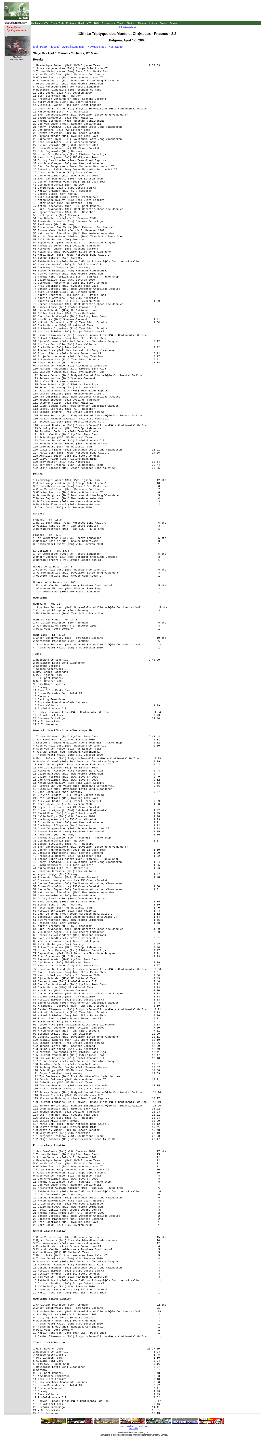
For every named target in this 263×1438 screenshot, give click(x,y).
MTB (89, 23)
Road (81, 23)
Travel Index (143, 1426)
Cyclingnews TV (39, 23)
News (54, 23)
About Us (133, 1428)
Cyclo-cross (108, 23)
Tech (61, 23)
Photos (130, 23)
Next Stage (115, 46)
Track (120, 23)
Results (55, 46)
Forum (173, 23)
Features (71, 23)
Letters (153, 23)
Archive (130, 1426)
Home (121, 1426)
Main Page (40, 46)
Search (163, 23)
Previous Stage (96, 46)
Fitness (142, 23)
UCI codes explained (127, 27)
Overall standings (73, 46)
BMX (96, 23)
